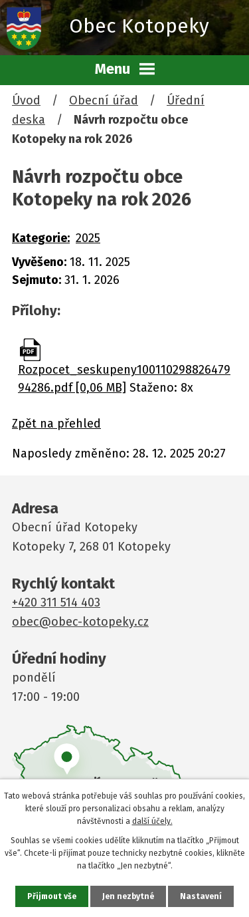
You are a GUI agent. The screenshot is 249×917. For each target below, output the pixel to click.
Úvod (26, 100)
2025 (88, 238)
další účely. (152, 821)
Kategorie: (41, 238)
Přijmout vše (51, 896)
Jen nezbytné (128, 896)
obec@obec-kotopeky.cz (80, 621)
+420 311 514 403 (56, 602)
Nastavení (201, 896)
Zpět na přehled (56, 423)
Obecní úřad (103, 100)
